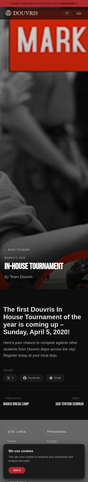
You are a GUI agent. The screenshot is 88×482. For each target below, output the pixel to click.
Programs (56, 431)
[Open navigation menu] (79, 13)
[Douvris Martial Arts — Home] (21, 13)
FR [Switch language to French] (67, 13)
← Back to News (17, 249)
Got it (16, 470)
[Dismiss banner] (84, 3)
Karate (52, 441)
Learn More (69, 3)
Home (11, 441)
